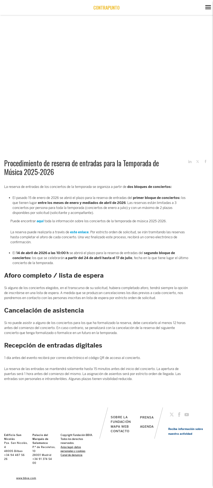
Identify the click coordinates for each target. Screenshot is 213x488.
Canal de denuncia (71, 455)
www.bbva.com (26, 478)
